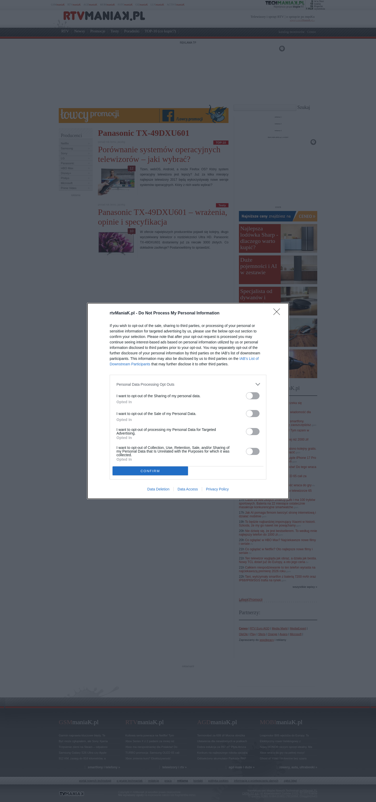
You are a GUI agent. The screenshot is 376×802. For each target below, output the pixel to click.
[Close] (278, 313)
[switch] (253, 395)
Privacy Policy (217, 489)
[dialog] (188, 401)
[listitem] (188, 384)
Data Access (188, 489)
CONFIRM (150, 471)
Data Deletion (158, 489)
